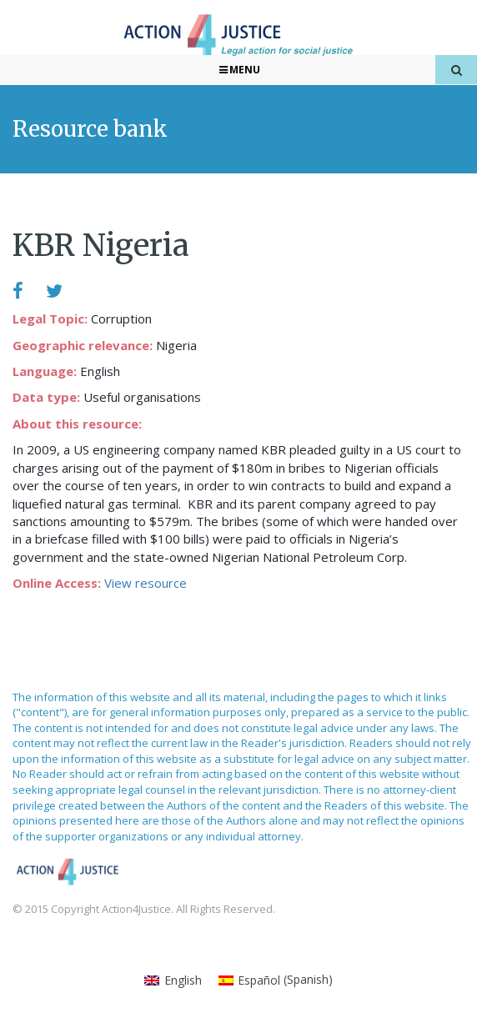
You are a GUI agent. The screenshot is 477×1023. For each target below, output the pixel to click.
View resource (145, 582)
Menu (239, 70)
